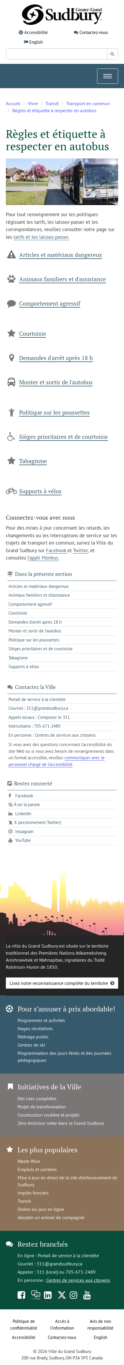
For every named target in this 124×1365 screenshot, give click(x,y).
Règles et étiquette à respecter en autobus (54, 110)
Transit (52, 103)
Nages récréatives (35, 1028)
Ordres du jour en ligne (41, 1209)
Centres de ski (31, 1045)
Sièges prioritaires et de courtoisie (63, 437)
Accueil (13, 103)
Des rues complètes (37, 1098)
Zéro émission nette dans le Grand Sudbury (61, 1123)
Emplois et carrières (37, 1169)
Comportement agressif (49, 303)
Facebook (56, 550)
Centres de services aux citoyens (78, 1280)
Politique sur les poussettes (54, 412)
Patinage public (33, 1037)
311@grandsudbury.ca (59, 1264)
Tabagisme (33, 461)
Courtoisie (32, 333)
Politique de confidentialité (23, 1324)
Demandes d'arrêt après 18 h (56, 358)
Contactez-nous (93, 32)
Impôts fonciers (33, 1193)
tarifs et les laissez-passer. (41, 237)
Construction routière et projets (48, 1115)
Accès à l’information (62, 1324)
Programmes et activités (41, 1020)
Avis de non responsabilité (100, 1324)
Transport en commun (88, 103)
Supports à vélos (40, 491)
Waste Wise (29, 1161)
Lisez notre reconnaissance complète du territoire (59, 983)
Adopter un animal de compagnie (51, 1217)
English (36, 42)
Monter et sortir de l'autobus (56, 382)
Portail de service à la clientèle (68, 1255)
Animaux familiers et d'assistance (62, 279)
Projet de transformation (42, 1107)
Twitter (80, 550)
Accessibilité (36, 32)
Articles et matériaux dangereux (60, 255)
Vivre (33, 103)
